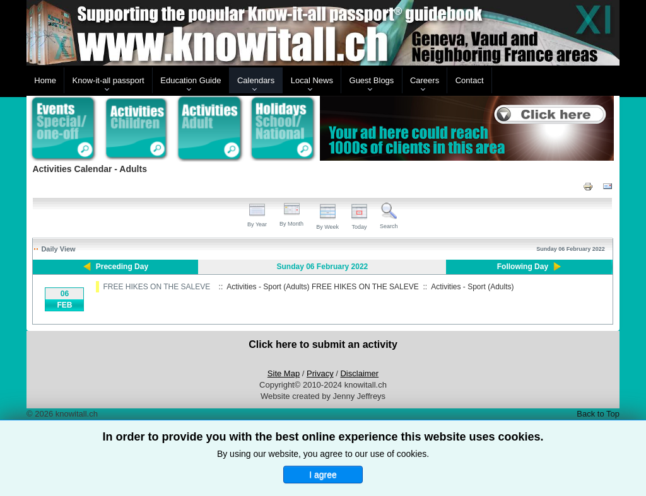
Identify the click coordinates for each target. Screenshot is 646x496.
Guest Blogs (371, 80)
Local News (312, 80)
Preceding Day (122, 266)
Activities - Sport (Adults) (472, 286)
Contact (469, 80)
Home (45, 80)
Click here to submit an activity (323, 344)
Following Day (522, 266)
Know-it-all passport (108, 80)
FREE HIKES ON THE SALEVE (156, 286)
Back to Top (598, 413)
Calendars (255, 80)
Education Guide (190, 80)
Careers (424, 80)
